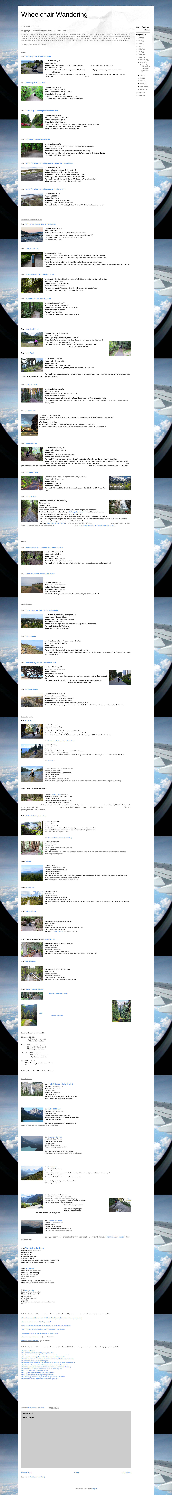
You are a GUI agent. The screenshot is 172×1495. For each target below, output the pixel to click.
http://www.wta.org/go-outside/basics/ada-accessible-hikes (39, 1333)
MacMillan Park (58, 931)
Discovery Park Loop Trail (35, 83)
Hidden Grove (56, 794)
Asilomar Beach (31, 689)
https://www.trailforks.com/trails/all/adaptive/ (35, 1361)
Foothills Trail (30, 411)
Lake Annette (29, 1290)
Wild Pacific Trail (53, 838)
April (142, 81)
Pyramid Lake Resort (115, 1237)
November (143, 60)
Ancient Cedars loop (65, 838)
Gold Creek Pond (32, 329)
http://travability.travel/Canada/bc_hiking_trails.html (37, 1353)
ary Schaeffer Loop (35, 1248)
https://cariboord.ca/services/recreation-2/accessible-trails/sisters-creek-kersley (46, 1367)
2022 (140, 46)
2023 (140, 43)
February (143, 86)
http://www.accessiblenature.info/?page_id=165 (36, 1322)
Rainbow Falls (30, 496)
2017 (140, 92)
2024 (140, 41)
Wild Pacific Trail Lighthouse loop (35, 816)
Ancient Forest (50, 939)
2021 (140, 49)
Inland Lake (52, 761)
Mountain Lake (31, 443)
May (141, 78)
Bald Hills (30, 1268)
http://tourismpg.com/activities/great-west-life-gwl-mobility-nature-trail (43, 1377)
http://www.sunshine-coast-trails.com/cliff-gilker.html (37, 1373)
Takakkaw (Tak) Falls (60, 1083)
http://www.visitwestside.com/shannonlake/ (34, 1371)
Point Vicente (30, 636)
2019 (140, 54)
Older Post (126, 1472)
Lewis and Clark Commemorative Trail (40, 574)
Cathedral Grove (30, 911)
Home (76, 1472)
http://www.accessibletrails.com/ (31, 1337)
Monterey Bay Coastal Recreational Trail (40, 663)
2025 (140, 38)
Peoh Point (29, 353)
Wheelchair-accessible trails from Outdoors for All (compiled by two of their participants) (51, 1318)
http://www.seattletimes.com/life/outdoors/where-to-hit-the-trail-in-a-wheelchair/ (46, 1325)
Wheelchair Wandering (54, 14)
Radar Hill (28, 861)
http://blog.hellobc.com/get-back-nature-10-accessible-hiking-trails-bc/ (43, 1357)
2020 (140, 52)
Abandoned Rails (57, 1015)
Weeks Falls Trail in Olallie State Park (39, 274)
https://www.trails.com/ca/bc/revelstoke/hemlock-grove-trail (39, 1379)
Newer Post (26, 1472)
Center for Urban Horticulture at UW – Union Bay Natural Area (49, 163)
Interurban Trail (31, 384)
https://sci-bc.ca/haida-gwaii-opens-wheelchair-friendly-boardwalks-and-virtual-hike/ (47, 1359)
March (142, 83)
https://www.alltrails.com (29, 1341)
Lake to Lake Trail (32, 248)
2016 (140, 95)
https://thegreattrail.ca (28, 1351)
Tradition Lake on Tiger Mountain (38, 298)
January (143, 89)
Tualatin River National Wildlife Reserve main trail (44, 547)
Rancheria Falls (30, 961)
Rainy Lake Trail (31, 472)
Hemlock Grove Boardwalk (58, 993)
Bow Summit (52, 1167)
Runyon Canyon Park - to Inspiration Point (42, 610)
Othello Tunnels (30, 721)
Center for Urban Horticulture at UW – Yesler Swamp (45, 189)
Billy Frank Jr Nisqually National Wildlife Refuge (40, 224)
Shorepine (28, 887)
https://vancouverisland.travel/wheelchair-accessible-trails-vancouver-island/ (45, 1355)
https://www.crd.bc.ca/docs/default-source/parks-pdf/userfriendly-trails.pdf (44, 1365)
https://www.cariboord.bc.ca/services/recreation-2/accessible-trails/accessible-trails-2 (48, 1363)
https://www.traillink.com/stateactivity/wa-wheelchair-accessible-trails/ (43, 1329)
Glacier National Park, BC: (34, 989)
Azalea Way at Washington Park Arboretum (41, 111)
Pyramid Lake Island (55, 1221)
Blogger (94, 1489)
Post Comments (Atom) (37, 1477)
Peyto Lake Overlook (55, 1137)
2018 (140, 57)
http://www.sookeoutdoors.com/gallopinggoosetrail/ (37, 1375)
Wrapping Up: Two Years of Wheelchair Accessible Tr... (145, 68)
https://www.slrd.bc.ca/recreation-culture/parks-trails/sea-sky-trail (41, 1369)
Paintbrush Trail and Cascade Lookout (61, 741)
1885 (41, 1013)
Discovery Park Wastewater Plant (38, 56)
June (142, 75)
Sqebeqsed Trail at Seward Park (37, 139)
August (142, 62)
